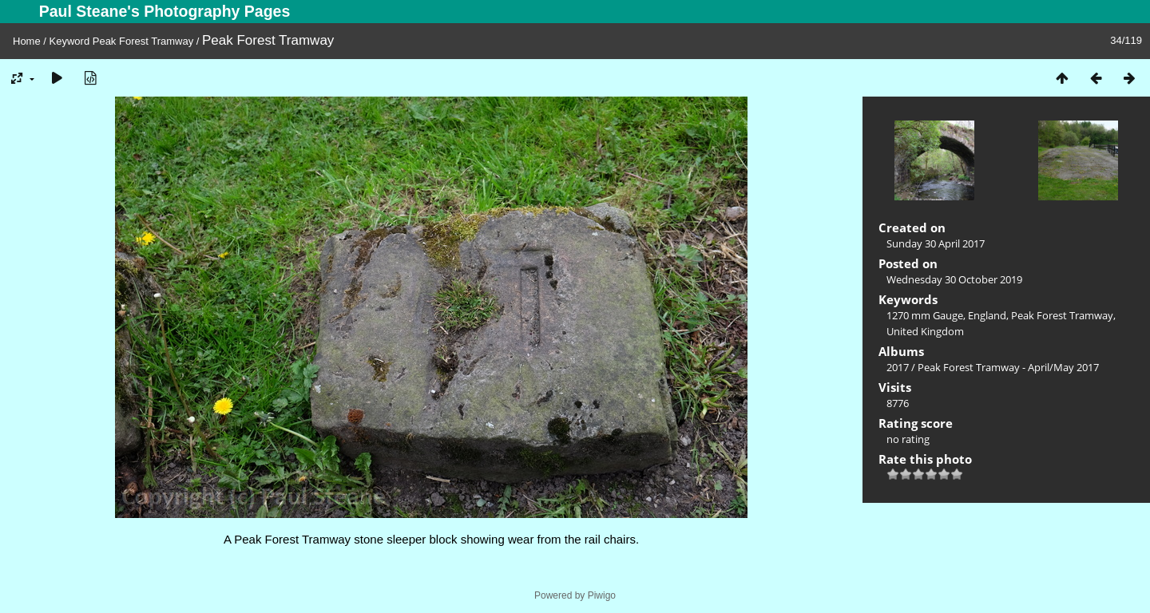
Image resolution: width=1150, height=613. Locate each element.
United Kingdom (925, 331)
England (987, 315)
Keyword (70, 41)
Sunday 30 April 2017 (935, 243)
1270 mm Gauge (924, 315)
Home (27, 41)
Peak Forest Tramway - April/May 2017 (1008, 367)
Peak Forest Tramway (143, 41)
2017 (897, 367)
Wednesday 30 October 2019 (954, 279)
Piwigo (602, 595)
